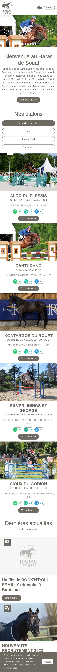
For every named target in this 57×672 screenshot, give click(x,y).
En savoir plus (28, 99)
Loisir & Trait (28, 139)
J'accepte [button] (47, 662)
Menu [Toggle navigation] (49, 8)
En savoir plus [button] (10, 668)
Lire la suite (11, 598)
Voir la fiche (28, 218)
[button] (6, 31)
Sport (28, 131)
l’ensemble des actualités (28, 529)
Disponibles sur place (28, 123)
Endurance (28, 147)
